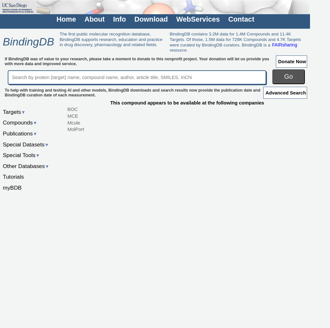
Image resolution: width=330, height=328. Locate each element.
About (94, 19)
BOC (72, 109)
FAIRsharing (284, 44)
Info (119, 19)
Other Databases (26, 166)
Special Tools (21, 155)
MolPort (75, 129)
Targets (14, 112)
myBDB (12, 187)
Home (66, 19)
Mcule (73, 122)
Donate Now (292, 61)
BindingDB (28, 41)
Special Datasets (26, 144)
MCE (72, 116)
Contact (241, 19)
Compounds (20, 122)
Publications (20, 133)
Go (288, 76)
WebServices (198, 19)
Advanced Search (286, 92)
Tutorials (13, 177)
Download (151, 19)
